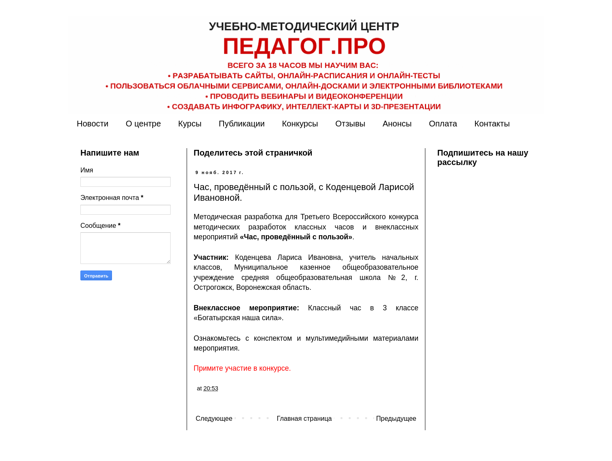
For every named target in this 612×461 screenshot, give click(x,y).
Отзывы (350, 123)
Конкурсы (300, 123)
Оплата (443, 123)
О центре (143, 123)
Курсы (189, 123)
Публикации (242, 123)
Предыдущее (396, 418)
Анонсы (397, 123)
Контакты (491, 123)
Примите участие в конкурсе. (242, 368)
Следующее (214, 418)
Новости (92, 123)
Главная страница (304, 418)
